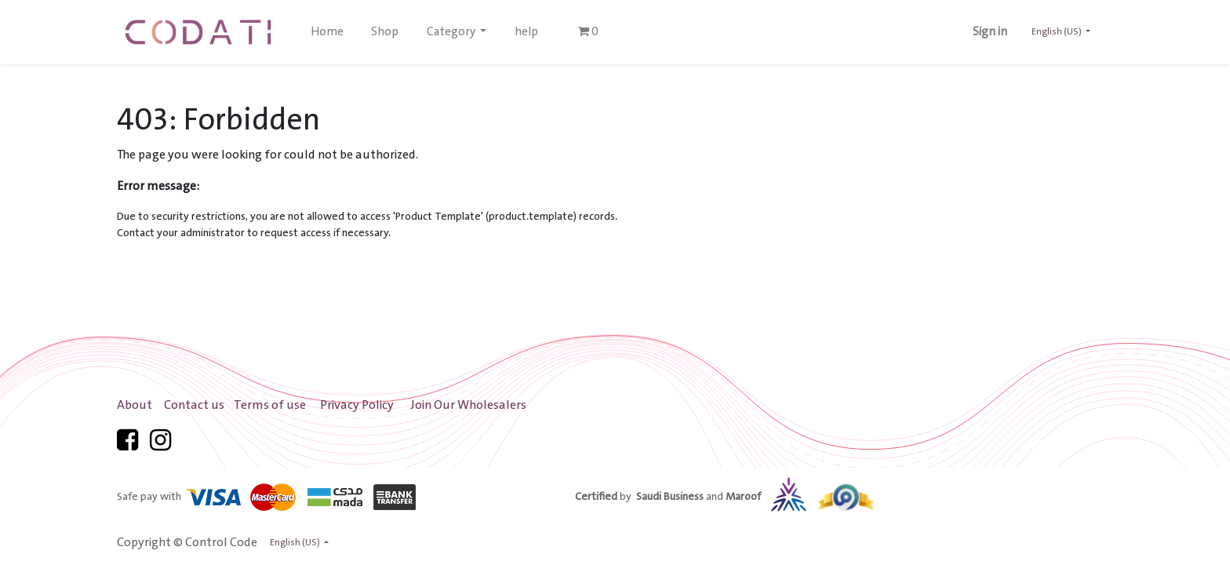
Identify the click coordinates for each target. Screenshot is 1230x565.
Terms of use (270, 405)
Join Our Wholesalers (468, 405)
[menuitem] (327, 32)
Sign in (990, 32)
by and (712, 496)
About (134, 405)
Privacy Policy (357, 405)
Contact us (194, 405)
